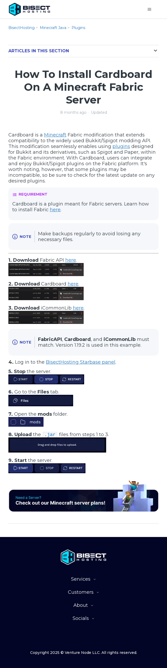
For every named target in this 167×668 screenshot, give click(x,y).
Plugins (78, 27)
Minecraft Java (53, 27)
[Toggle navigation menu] (149, 9)
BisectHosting (21, 27)
